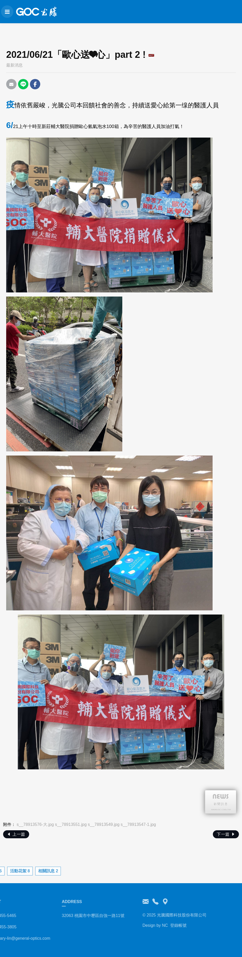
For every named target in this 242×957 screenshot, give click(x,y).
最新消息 (14, 65)
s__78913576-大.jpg (35, 824)
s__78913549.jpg (103, 824)
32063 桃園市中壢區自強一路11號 (73, 915)
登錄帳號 (158, 925)
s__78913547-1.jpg (138, 824)
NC (145, 925)
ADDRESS (52, 901)
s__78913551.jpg (71, 824)
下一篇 (226, 834)
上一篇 (16, 834)
